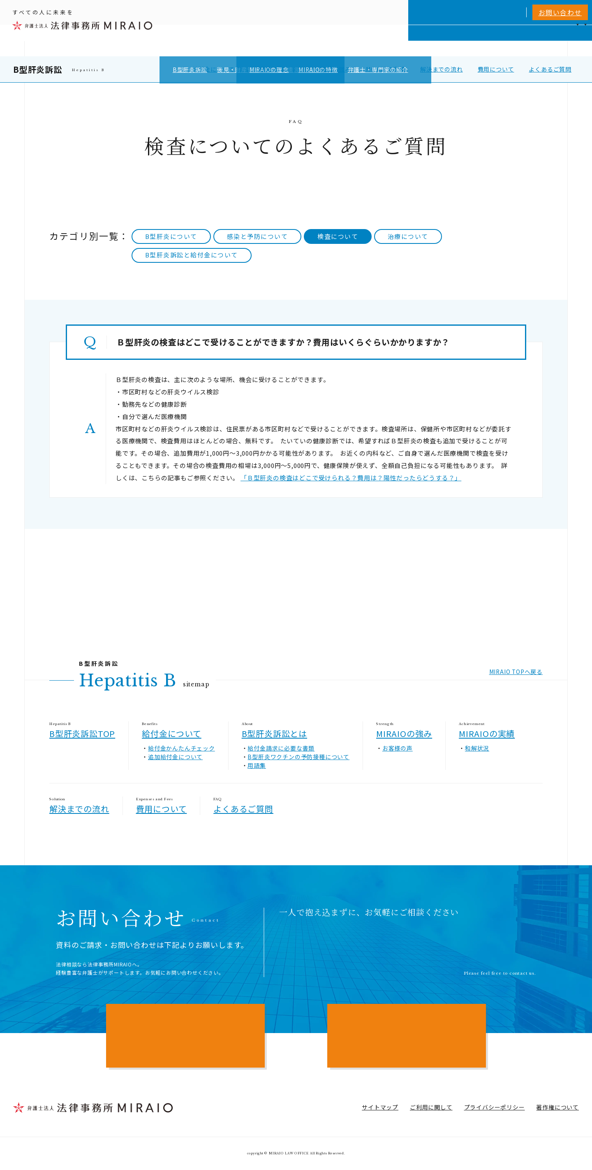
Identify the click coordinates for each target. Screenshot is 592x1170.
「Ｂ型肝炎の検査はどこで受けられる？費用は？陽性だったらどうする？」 (350, 477)
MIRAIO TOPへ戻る (516, 671)
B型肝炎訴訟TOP (82, 733)
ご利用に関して (431, 1107)
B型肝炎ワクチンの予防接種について (298, 757)
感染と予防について (257, 236)
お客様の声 (397, 748)
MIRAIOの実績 (385, 69)
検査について (337, 236)
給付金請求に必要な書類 (280, 748)
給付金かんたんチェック (181, 748)
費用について (496, 69)
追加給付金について (175, 757)
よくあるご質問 (550, 69)
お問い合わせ (560, 12)
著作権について (557, 1107)
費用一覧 (484, 40)
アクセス (545, 40)
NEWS (514, 40)
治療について (408, 236)
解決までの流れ (441, 69)
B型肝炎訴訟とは (273, 69)
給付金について (213, 69)
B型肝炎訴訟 (37, 69)
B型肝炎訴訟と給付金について (191, 254)
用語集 (256, 765)
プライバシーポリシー (494, 1107)
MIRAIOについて (400, 40)
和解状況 (477, 748)
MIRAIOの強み (331, 69)
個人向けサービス (338, 40)
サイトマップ (380, 1107)
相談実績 (449, 40)
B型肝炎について (171, 236)
